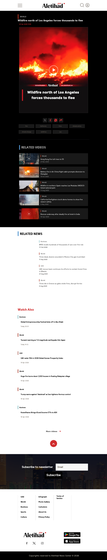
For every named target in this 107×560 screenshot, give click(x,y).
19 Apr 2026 (25, 362)
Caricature (43, 507)
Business (24, 507)
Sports (23, 512)
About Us (42, 512)
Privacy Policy (44, 517)
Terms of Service (60, 497)
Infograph (43, 497)
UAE (22, 497)
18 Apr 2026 (25, 399)
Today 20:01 (25, 326)
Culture (24, 517)
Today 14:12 (24, 344)
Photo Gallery (44, 502)
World (23, 502)
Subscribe (53, 475)
